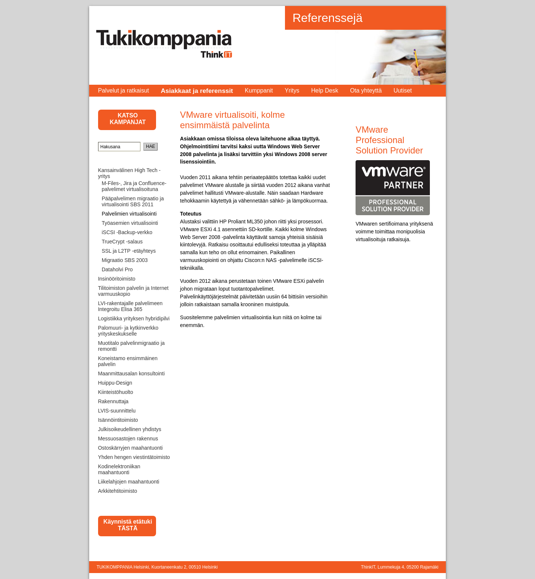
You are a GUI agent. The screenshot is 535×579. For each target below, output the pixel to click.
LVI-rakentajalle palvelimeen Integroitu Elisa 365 (130, 306)
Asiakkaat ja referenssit (197, 90)
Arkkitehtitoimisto (117, 491)
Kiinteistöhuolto (115, 392)
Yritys (292, 90)
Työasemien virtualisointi (130, 223)
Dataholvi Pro (117, 269)
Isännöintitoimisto (118, 420)
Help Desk (324, 90)
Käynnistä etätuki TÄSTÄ (127, 524)
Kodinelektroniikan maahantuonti (119, 469)
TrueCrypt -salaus (122, 242)
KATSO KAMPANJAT (128, 118)
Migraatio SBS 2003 (125, 260)
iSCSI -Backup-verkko (127, 232)
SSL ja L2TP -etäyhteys (129, 251)
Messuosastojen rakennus (128, 438)
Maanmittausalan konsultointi (131, 373)
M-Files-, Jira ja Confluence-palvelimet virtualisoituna (134, 186)
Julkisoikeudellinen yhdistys (129, 429)
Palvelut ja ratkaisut (123, 90)
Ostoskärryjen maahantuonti (130, 448)
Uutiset (402, 90)
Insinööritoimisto (117, 279)
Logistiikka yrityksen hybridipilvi (134, 318)
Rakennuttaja (113, 401)
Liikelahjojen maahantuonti (128, 482)
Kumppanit (259, 90)
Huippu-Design (115, 383)
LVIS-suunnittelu (117, 411)
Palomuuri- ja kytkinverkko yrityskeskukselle (128, 331)
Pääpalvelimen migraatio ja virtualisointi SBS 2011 (133, 201)
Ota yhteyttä (366, 90)
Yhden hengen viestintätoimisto (134, 457)
